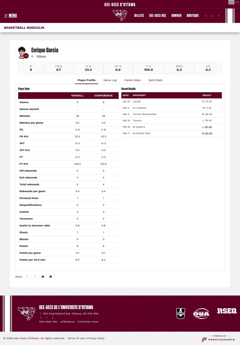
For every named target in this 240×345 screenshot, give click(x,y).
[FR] (237, 2)
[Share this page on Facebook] (27, 276)
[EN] (231, 2)
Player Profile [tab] (87, 80)
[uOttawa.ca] (67, 322)
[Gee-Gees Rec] (158, 15)
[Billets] (139, 15)
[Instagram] (212, 15)
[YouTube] (219, 15)
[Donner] (176, 15)
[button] (51, 276)
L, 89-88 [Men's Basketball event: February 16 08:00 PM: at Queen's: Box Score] (207, 126)
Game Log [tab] (110, 80)
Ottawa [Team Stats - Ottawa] (41, 56)
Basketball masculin (24, 28)
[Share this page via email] (43, 276)
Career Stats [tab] (132, 80)
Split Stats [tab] (155, 80)
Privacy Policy (95, 338)
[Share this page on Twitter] (35, 276)
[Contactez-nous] (88, 322)
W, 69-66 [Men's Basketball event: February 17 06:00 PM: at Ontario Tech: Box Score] (207, 133)
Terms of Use (76, 338)
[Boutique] (193, 15)
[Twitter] (206, 15)
